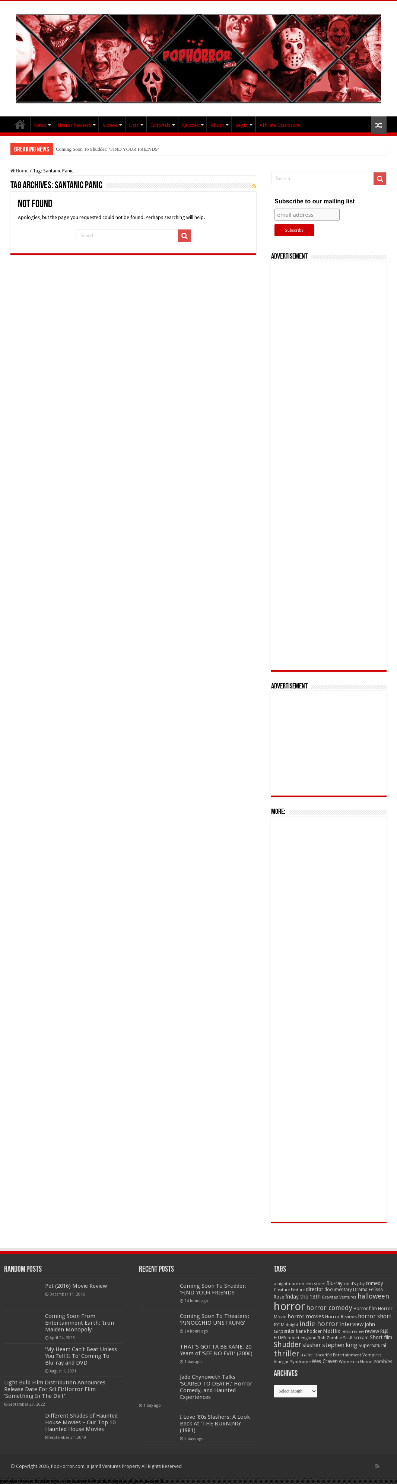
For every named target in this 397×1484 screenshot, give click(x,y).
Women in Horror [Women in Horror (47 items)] (356, 1361)
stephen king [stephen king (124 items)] (340, 1345)
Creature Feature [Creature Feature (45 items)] (289, 1289)
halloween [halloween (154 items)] (373, 1296)
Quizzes (190, 125)
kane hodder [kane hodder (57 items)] (309, 1331)
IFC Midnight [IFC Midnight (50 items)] (286, 1324)
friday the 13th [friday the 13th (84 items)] (303, 1297)
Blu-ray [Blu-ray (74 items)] (334, 1283)
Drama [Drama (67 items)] (360, 1289)
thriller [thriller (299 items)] (286, 1353)
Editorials (160, 125)
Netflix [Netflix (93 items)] (331, 1331)
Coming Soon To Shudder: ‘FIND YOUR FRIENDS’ (107, 149)
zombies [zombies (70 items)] (383, 1361)
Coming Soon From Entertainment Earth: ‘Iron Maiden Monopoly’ (79, 1323)
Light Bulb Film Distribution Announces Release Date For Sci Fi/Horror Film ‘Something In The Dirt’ (54, 1389)
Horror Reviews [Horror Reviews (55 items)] (341, 1316)
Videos (110, 125)
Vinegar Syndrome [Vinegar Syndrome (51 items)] (292, 1361)
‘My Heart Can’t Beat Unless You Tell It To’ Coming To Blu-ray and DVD (81, 1356)
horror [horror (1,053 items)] (289, 1306)
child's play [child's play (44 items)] (354, 1283)
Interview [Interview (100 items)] (351, 1324)
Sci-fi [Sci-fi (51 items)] (347, 1337)
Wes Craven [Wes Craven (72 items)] (325, 1361)
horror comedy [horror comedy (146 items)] (329, 1308)
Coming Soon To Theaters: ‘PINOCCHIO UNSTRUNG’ (214, 1319)
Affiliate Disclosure (280, 125)
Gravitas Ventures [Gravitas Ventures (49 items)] (339, 1297)
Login (242, 125)
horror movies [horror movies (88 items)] (306, 1316)
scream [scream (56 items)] (361, 1337)
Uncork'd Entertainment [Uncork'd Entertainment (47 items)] (337, 1355)
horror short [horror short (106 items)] (374, 1316)
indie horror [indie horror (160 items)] (318, 1324)
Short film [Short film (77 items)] (381, 1337)
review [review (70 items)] (372, 1331)
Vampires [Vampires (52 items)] (372, 1355)
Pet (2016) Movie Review (76, 1286)
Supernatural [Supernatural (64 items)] (372, 1345)
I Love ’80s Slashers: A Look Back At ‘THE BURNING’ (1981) (215, 1423)
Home (19, 171)
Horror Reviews (74, 125)
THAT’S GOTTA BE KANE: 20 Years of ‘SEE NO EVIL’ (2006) (216, 1350)
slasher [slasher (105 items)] (311, 1345)
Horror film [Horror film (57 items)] (365, 1308)
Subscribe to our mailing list (314, 201)
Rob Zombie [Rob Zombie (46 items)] (330, 1337)
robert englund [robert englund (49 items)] (302, 1337)
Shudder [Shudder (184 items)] (287, 1344)
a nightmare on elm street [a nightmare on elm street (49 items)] (299, 1283)
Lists (134, 125)
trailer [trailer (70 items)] (307, 1355)
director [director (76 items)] (314, 1289)
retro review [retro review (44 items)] (353, 1331)
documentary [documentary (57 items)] (338, 1289)
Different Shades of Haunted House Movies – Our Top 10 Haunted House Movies (81, 1422)
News (40, 125)
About (217, 125)
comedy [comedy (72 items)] (374, 1283)
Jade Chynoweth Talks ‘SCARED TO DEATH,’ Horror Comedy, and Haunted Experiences (216, 1387)
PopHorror (20, 124)
